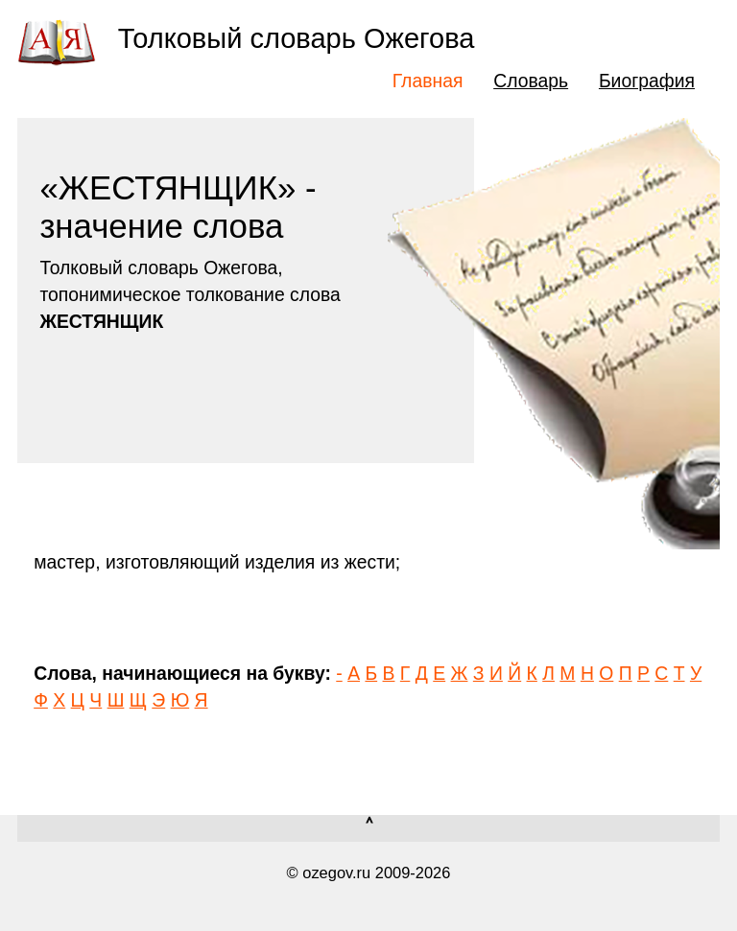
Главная (428, 80)
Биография (647, 80)
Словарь (530, 80)
